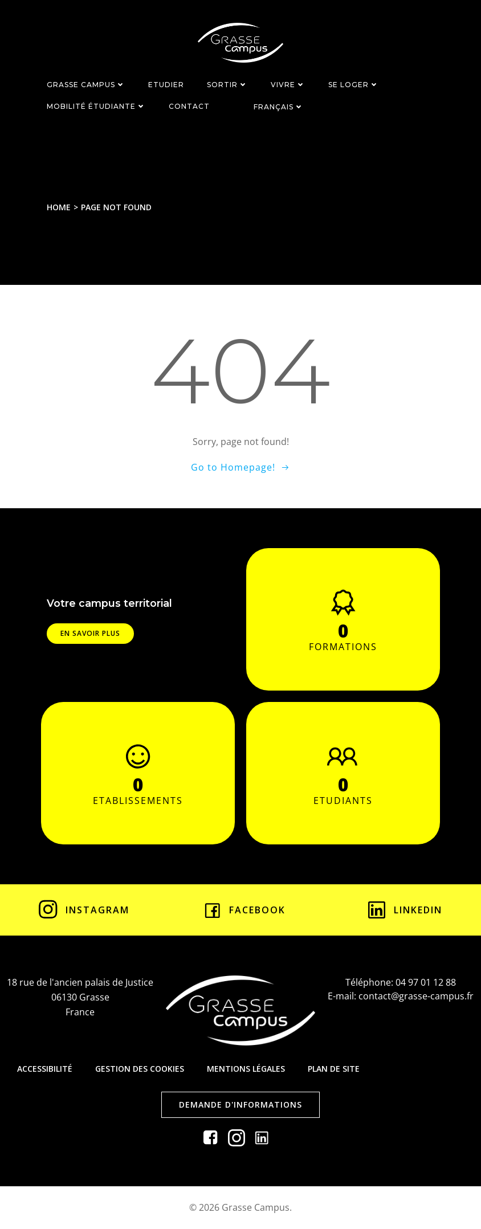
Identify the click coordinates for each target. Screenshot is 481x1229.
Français (279, 107)
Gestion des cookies (139, 1068)
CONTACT (189, 106)
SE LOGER (353, 84)
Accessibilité (44, 1068)
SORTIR (227, 84)
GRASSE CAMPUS (86, 84)
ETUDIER (166, 84)
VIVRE (288, 84)
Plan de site (334, 1068)
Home (59, 207)
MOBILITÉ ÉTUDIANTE (96, 106)
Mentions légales (246, 1068)
